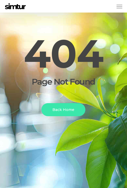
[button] (119, 6)
